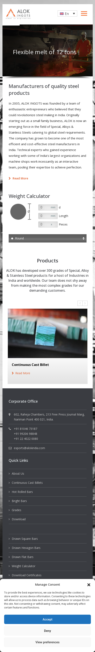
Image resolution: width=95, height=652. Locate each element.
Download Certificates (27, 575)
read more (22, 373)
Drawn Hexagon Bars (26, 548)
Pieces (63, 224)
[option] (47, 50)
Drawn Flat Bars (22, 557)
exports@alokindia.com (29, 448)
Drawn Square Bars (25, 539)
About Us (18, 473)
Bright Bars (19, 501)
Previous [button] (80, 303)
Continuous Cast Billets (27, 483)
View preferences (47, 642)
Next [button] (85, 303)
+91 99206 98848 (25, 434)
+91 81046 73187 (25, 429)
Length (63, 216)
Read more (18, 178)
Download (19, 519)
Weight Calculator (23, 566)
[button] (89, 584)
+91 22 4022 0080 (26, 439)
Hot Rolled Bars (22, 492)
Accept (47, 619)
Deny (47, 631)
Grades (16, 510)
